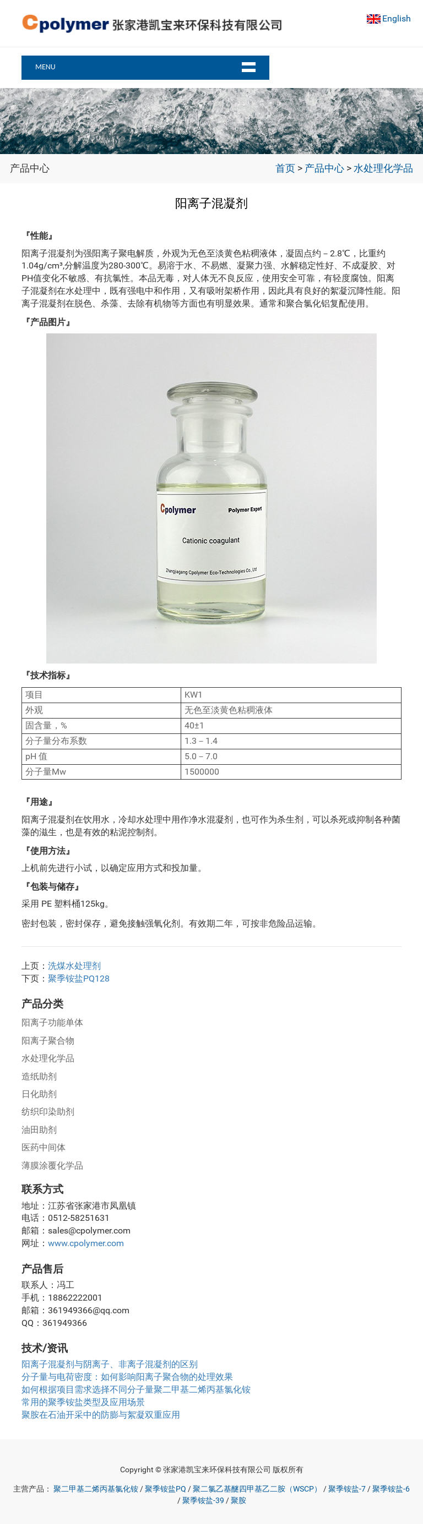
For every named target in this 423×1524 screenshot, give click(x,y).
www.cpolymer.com (86, 1243)
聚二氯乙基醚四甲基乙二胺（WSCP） (257, 1489)
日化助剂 (39, 1094)
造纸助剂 (39, 1076)
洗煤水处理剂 (74, 966)
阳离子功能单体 (52, 1022)
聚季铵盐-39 (203, 1500)
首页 (285, 168)
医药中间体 (43, 1147)
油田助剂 (39, 1130)
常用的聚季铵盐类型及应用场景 (83, 1402)
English (396, 18)
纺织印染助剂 (47, 1111)
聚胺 (238, 1500)
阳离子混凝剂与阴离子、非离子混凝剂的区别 (109, 1364)
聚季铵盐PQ (165, 1489)
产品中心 (324, 168)
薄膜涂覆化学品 (52, 1165)
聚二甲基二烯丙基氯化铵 (95, 1489)
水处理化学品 (383, 168)
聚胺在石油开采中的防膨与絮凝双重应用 (100, 1415)
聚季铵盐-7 (347, 1489)
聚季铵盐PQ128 (79, 978)
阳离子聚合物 (47, 1040)
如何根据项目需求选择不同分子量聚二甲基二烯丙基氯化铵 (136, 1389)
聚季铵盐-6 (391, 1489)
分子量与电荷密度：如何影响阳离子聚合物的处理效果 (127, 1377)
